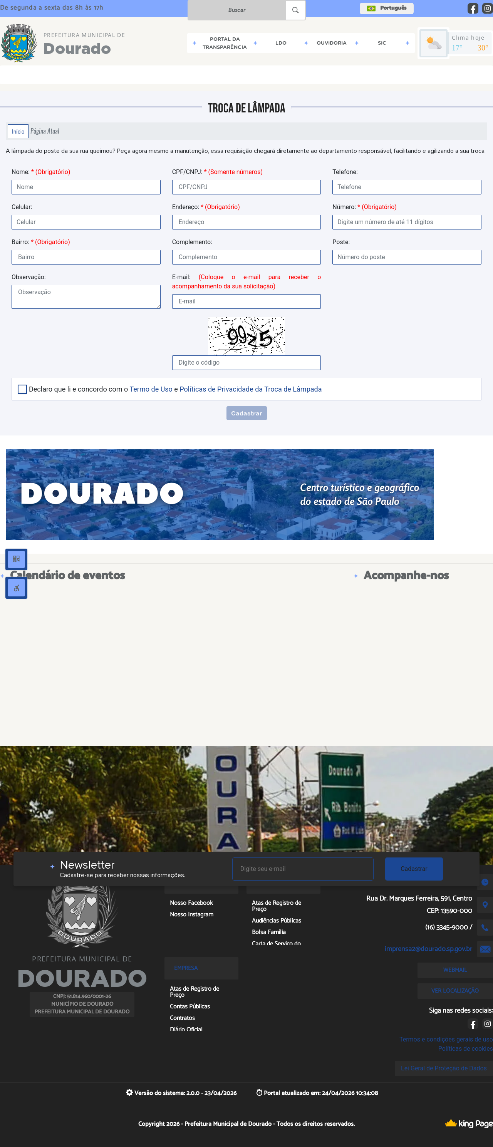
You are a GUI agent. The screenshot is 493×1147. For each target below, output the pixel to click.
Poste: (341, 242)
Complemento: (192, 242)
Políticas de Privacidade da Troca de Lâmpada (250, 389)
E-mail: (246, 281)
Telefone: (345, 172)
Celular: (22, 207)
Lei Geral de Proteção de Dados (444, 1068)
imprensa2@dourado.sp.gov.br (428, 949)
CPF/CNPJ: (217, 172)
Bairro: (41, 242)
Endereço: (206, 207)
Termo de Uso (150, 389)
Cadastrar (414, 868)
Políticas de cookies (465, 1048)
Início (18, 131)
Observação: (29, 277)
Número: (364, 207)
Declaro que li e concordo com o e (175, 389)
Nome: (41, 172)
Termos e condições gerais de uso (446, 1039)
